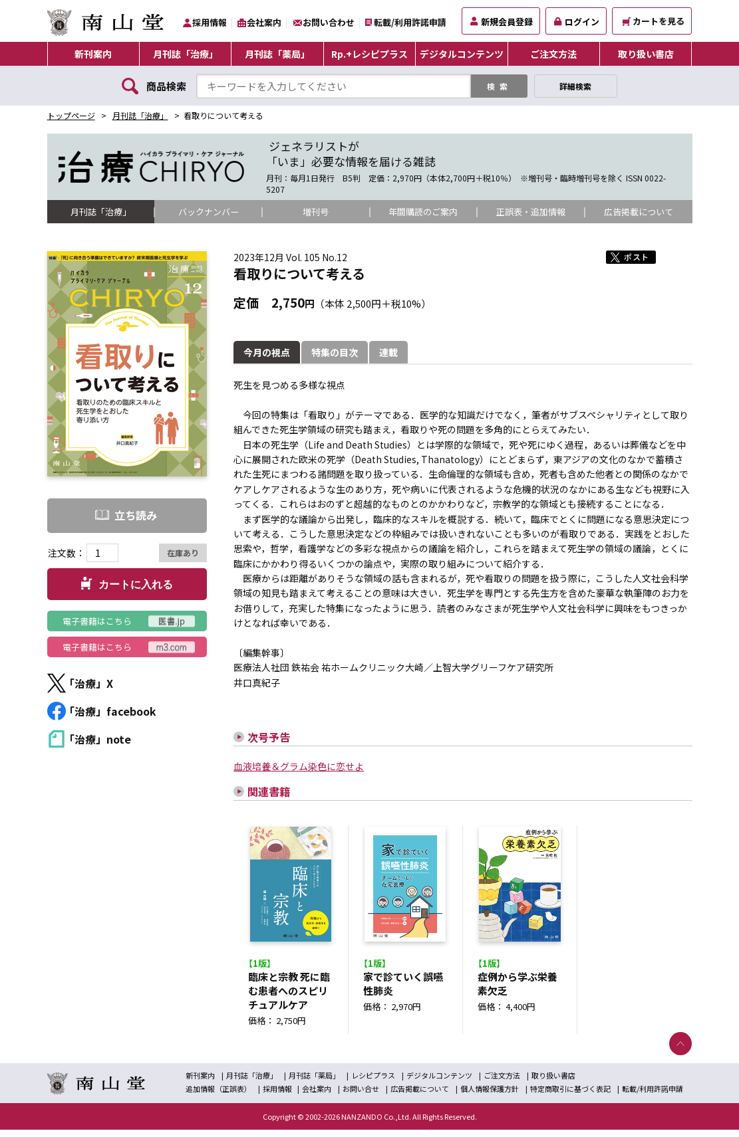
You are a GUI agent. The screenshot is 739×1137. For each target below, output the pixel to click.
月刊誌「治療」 (185, 53)
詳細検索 (575, 86)
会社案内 (264, 22)
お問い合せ (361, 1095)
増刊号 (316, 212)
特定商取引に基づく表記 (570, 1095)
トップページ (71, 115)
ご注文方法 (553, 53)
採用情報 (209, 22)
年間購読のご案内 (423, 212)
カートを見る (653, 21)
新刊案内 (93, 53)
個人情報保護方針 (489, 1095)
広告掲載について (638, 212)
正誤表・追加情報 (531, 212)
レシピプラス (373, 1082)
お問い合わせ (329, 22)
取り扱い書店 (646, 53)
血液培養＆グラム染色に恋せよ (298, 767)
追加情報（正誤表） (218, 1095)
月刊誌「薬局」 (277, 53)
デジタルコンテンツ (462, 53)
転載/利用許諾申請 (410, 22)
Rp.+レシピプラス (369, 53)
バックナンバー (208, 212)
